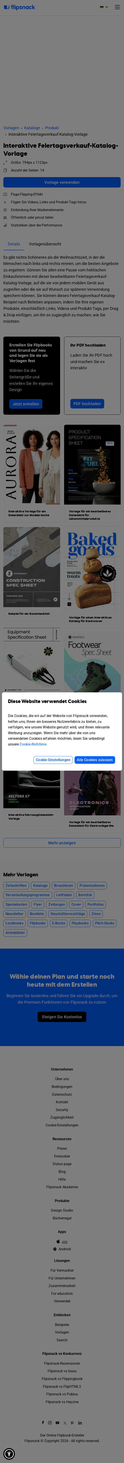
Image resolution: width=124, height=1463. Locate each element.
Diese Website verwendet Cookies (62, 704)
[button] (9, 1454)
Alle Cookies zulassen (95, 760)
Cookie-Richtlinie (33, 744)
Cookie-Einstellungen (53, 760)
